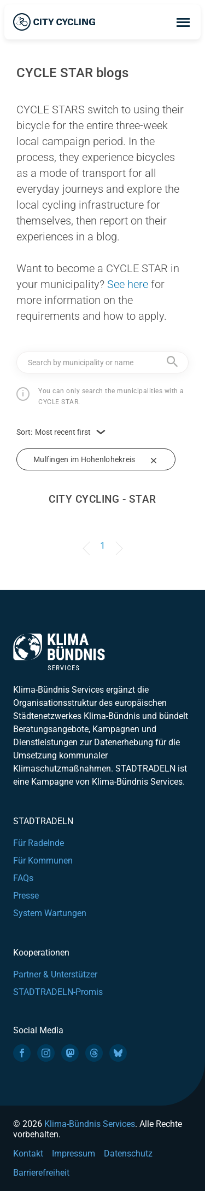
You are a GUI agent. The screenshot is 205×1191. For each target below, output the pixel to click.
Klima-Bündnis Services (89, 1124)
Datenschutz (128, 1153)
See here (127, 284)
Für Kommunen (43, 860)
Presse (26, 895)
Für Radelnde (38, 843)
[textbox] (102, 362)
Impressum (73, 1153)
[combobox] (102, 362)
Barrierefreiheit (41, 1172)
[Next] (117, 540)
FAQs (23, 878)
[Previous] (88, 540)
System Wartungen (49, 913)
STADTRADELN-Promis (58, 992)
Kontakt (28, 1153)
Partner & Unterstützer (55, 974)
